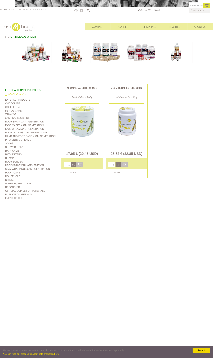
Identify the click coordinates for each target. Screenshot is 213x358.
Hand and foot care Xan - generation (30, 136)
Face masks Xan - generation (24, 125)
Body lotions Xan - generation (26, 132)
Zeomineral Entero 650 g (126, 87)
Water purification (18, 183)
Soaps (9, 143)
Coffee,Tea (12, 107)
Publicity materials (18, 194)
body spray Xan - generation (24, 121)
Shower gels (14, 147)
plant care (12, 172)
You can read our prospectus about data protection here (31, 354)
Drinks (9, 179)
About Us (200, 26)
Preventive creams (18, 139)
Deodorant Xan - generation (24, 165)
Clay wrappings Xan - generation (27, 169)
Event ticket (13, 198)
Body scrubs (14, 161)
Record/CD (12, 187)
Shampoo (11, 158)
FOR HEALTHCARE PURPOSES (23, 90)
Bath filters (13, 154)
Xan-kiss (10, 114)
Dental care (13, 110)
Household (12, 176)
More (73, 172)
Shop (8, 37)
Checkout (196, 5)
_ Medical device (15, 94)
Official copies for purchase (25, 190)
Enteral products (17, 99)
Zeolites (174, 26)
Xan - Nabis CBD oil (17, 118)
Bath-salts (12, 150)
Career (123, 26)
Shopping (149, 26)
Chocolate (12, 103)
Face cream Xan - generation (24, 128)
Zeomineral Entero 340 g (82, 87)
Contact (98, 26)
